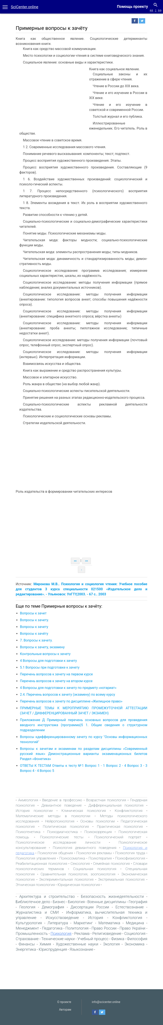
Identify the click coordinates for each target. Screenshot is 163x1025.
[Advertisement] (51, 98)
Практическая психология (120, 826)
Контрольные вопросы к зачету (45, 654)
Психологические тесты (61, 837)
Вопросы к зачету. (34, 620)
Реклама (82, 933)
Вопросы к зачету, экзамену (42, 647)
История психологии (34, 810)
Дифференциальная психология (116, 805)
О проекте (64, 1002)
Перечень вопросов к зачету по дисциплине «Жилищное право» (71, 701)
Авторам (65, 1009)
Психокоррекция (98, 832)
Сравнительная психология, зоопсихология (78, 874)
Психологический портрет (118, 837)
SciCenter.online (24, 7)
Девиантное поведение (61, 805)
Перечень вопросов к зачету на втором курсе (56, 681)
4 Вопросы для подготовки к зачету (48, 661)
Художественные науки (77, 944)
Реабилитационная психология (41, 863)
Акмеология (28, 800)
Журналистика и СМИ (37, 912)
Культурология (29, 923)
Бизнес (59, 901)
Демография (53, 907)
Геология (27, 907)
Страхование (27, 939)
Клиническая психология (83, 810)
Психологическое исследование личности (58, 842)
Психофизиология (130, 858)
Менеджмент (27, 928)
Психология (61, 933)
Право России (104, 928)
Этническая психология (35, 885)
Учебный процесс (92, 939)
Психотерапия (100, 858)
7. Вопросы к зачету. (36, 640)
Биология (76, 901)
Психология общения (55, 853)
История (95, 917)
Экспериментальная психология (66, 879)
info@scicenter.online (106, 1002)
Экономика (135, 944)
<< (151, 10)
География (138, 901)
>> (160, 10)
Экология (111, 944)
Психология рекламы (94, 853)
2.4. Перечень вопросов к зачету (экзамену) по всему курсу (67, 695)
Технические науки (58, 939)
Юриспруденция (53, 949)
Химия (45, 944)
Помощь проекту (132, 6)
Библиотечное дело (33, 901)
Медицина (135, 923)
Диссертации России (89, 907)
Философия (137, 939)
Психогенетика (28, 832)
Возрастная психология (106, 800)
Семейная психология (111, 863)
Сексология (80, 863)
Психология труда (130, 853)
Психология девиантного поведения (84, 848)
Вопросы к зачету (34, 627)
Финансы (27, 944)
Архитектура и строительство (47, 896)
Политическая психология (66, 826)
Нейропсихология (59, 821)
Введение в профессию (62, 800)
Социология (134, 933)
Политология (77, 928)
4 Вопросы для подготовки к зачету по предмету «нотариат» (68, 688)
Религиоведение (106, 933)
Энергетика (26, 949)
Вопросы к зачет (33, 613)
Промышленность (32, 933)
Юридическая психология (79, 885)
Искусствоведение (62, 917)
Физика (117, 939)
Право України (132, 928)
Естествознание (129, 907)
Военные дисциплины (106, 901)
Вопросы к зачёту (34, 634)
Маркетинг (83, 923)
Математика (109, 923)
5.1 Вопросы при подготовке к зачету (49, 667)
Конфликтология (128, 810)
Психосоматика (72, 858)
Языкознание (81, 949)
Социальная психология (94, 869)
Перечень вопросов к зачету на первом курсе (56, 674)
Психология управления (36, 858)
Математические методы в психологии (53, 816)
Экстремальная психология (121, 879)
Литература (58, 923)
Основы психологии (97, 821)
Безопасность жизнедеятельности (112, 896)
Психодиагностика (62, 832)
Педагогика (52, 928)
